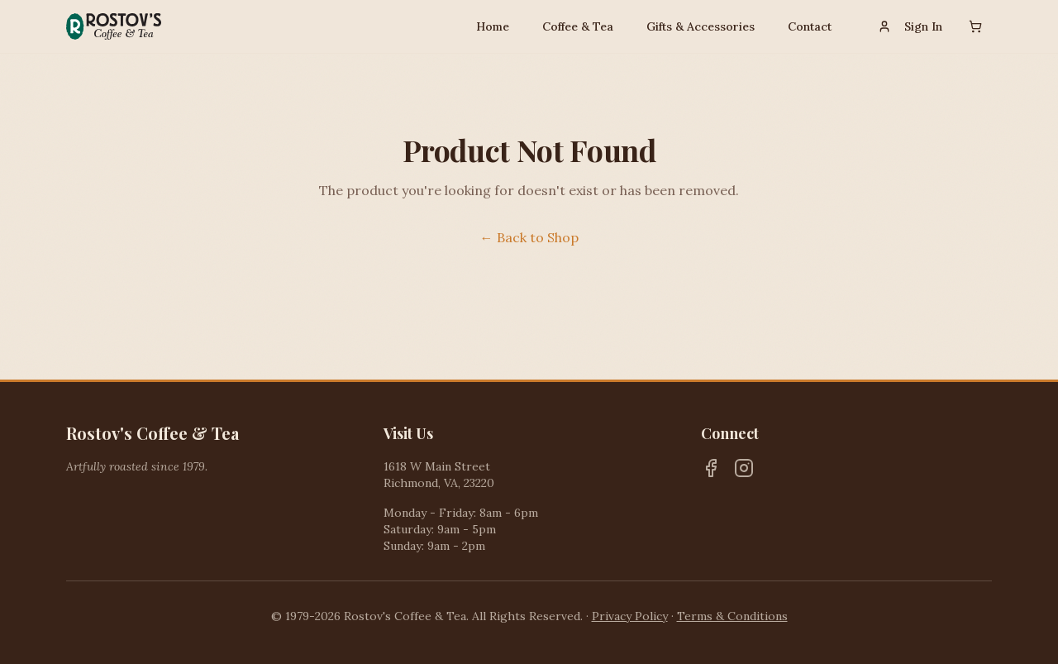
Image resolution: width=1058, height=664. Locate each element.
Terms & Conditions (732, 616)
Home (492, 26)
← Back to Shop (529, 237)
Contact (810, 26)
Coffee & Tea (577, 26)
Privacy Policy (630, 616)
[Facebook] (711, 468)
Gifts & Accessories (700, 26)
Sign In (910, 26)
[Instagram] (744, 468)
